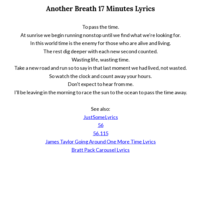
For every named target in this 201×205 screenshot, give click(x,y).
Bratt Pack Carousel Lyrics (100, 150)
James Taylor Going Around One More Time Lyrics (100, 141)
